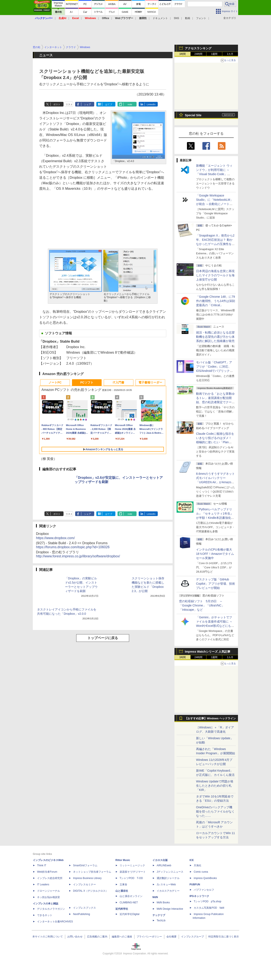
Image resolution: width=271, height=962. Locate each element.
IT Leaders (43, 884)
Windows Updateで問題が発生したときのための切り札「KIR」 (214, 786)
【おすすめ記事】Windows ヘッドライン (210, 718)
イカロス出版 (160, 860)
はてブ (108, 104)
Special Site (193, 115)
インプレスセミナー (84, 884)
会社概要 (171, 936)
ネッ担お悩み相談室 (48, 897)
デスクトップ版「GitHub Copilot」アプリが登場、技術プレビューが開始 (215, 584)
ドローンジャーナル (48, 890)
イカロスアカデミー (168, 890)
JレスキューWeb (166, 884)
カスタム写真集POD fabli (209, 907)
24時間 (198, 54)
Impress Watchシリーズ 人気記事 (207, 651)
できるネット (44, 915)
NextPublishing (81, 914)
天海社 (197, 865)
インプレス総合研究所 (49, 878)
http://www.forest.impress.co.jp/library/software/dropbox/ (78, 556)
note (130, 104)
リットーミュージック (132, 865)
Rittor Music (122, 860)
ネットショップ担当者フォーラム (92, 871)
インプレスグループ (192, 936)
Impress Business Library (87, 878)
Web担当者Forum (47, 871)
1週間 (214, 54)
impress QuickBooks (205, 878)
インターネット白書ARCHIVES (55, 921)
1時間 (182, 54)
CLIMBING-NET (129, 902)
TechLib (161, 920)
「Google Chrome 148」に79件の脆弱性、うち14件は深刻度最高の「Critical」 (215, 301)
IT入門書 (118, 382)
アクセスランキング (198, 48)
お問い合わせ (75, 936)
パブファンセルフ (204, 889)
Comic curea (201, 871)
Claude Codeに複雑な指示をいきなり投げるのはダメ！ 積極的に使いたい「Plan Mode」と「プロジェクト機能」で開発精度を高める (215, 442)
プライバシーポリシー (149, 936)
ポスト (56, 104)
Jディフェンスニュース (170, 871)
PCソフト (86, 382)
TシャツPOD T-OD (131, 878)
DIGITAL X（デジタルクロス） (90, 890)
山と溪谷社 (121, 890)
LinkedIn (151, 104)
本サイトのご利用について (47, 936)
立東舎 (123, 884)
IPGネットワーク (199, 896)
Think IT (41, 865)
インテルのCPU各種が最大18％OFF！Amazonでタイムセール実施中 (215, 554)
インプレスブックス (84, 907)
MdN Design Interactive (170, 908)
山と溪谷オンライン (131, 896)
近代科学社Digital (129, 914)
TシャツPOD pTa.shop (207, 901)
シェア (87, 104)
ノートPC (54, 382)
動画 (187, 18)
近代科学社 (121, 908)
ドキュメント (160, 18)
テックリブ (158, 915)
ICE (191, 860)
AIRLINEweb (164, 865)
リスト (69, 104)
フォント (201, 18)
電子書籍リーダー (150, 382)
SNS (176, 18)
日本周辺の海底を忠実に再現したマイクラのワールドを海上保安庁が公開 (215, 275)
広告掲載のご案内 (97, 936)
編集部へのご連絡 (122, 936)
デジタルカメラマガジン (51, 908)
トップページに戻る (102, 638)
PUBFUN (194, 884)
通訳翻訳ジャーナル (168, 878)
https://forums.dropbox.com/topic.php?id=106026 (72, 547)
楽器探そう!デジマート (133, 871)
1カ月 (230, 54)
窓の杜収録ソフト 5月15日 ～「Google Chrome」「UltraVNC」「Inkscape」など (201, 605)
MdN (155, 897)
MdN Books (163, 902)
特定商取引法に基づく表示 (223, 936)
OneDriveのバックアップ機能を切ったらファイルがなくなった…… (215, 811)
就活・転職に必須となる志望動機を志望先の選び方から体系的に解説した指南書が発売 (215, 337)
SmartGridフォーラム (85, 865)
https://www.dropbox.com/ (55, 538)
